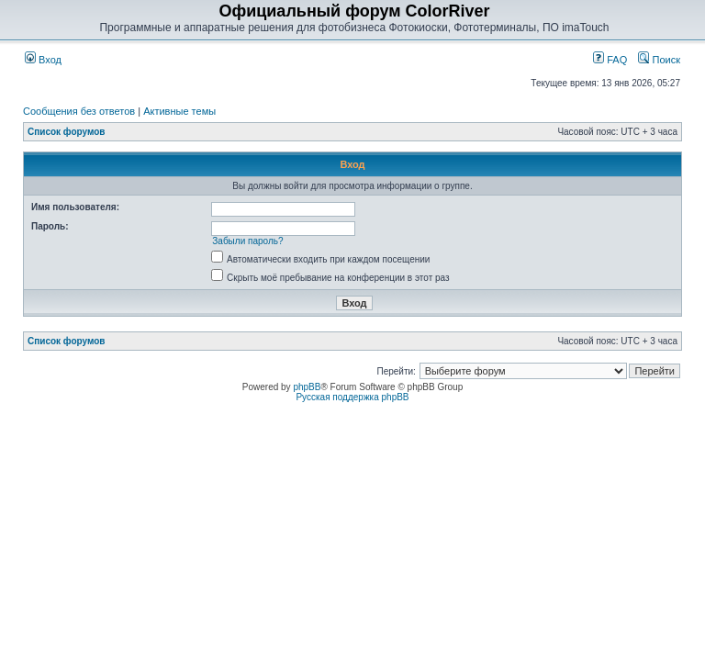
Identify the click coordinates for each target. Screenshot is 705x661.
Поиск (659, 59)
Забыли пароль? (247, 241)
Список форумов (67, 132)
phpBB (306, 387)
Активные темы (179, 111)
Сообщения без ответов (79, 111)
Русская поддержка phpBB (352, 397)
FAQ (610, 59)
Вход (43, 59)
